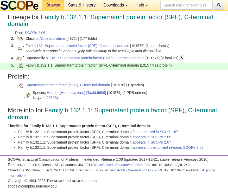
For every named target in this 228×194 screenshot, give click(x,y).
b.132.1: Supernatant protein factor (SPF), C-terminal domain (95, 58)
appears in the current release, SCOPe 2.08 (168, 147)
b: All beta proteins (51, 38)
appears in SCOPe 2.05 (152, 137)
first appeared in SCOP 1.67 (155, 132)
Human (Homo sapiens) (66, 92)
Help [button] (142, 5)
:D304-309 (122, 165)
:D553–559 (133, 170)
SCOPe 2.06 (35, 33)
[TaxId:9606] (96, 92)
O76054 (52, 98)
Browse (53, 5)
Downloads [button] (115, 5)
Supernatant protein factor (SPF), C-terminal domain (68, 85)
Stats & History (82, 5)
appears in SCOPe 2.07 (152, 142)
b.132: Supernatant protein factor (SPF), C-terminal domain (81, 46)
